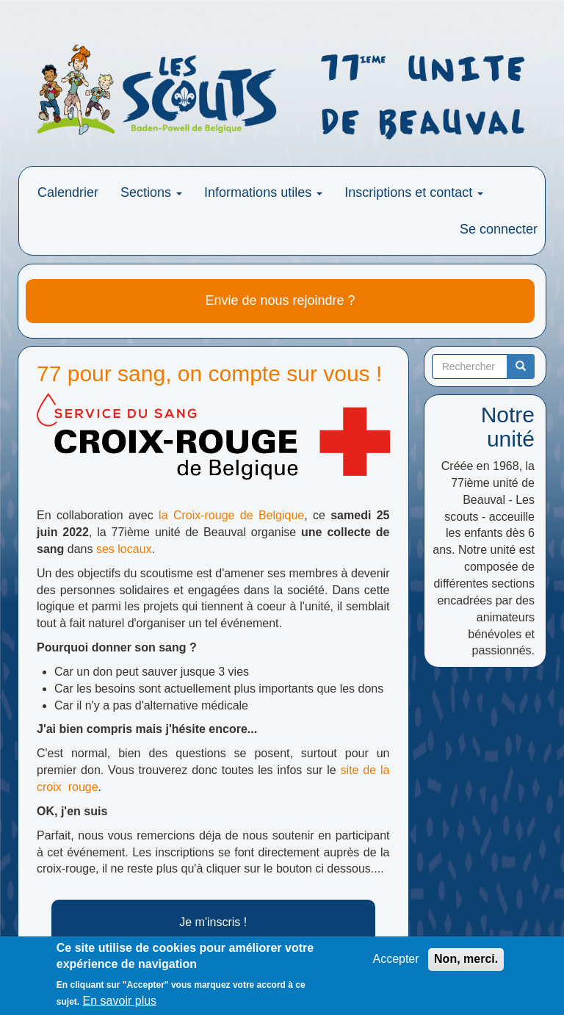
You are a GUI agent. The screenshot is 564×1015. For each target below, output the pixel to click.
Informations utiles (263, 192)
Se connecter (499, 229)
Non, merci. (466, 962)
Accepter (395, 962)
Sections (151, 192)
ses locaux (124, 549)
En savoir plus (120, 1004)
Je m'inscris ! (213, 922)
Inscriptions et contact (413, 192)
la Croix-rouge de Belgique (231, 515)
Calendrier (67, 192)
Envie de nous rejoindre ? (280, 300)
